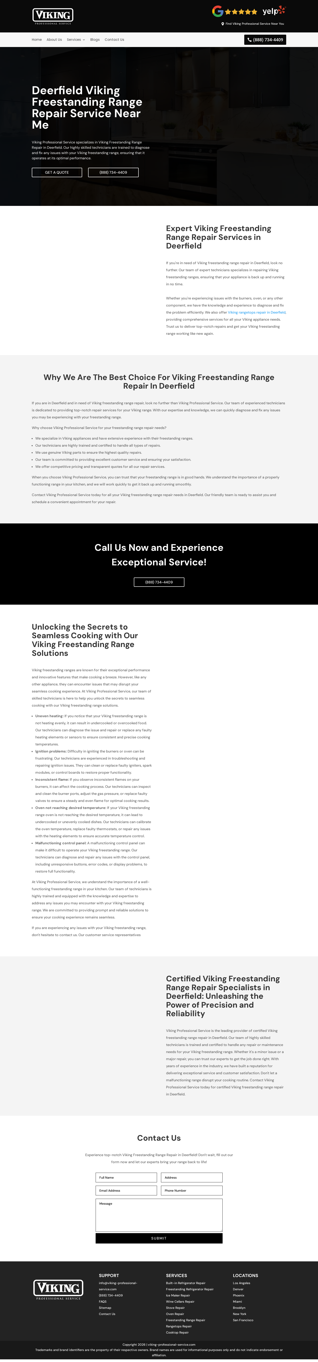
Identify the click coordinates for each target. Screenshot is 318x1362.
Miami (237, 1304)
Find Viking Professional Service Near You (251, 24)
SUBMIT (159, 1240)
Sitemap (105, 1310)
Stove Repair (175, 1310)
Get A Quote (57, 173)
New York (239, 1317)
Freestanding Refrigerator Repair (190, 1292)
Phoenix (238, 1298)
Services (74, 40)
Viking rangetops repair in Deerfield (257, 313)
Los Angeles (241, 1286)
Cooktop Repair (177, 1335)
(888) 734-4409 (268, 40)
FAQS (102, 1304)
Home (37, 40)
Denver (238, 1292)
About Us (54, 40)
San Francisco (243, 1323)
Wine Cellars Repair (180, 1304)
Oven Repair (175, 1317)
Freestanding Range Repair (185, 1323)
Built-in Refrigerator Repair (185, 1286)
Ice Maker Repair (178, 1298)
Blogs (95, 40)
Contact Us (114, 40)
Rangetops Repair (179, 1329)
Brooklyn (239, 1310)
